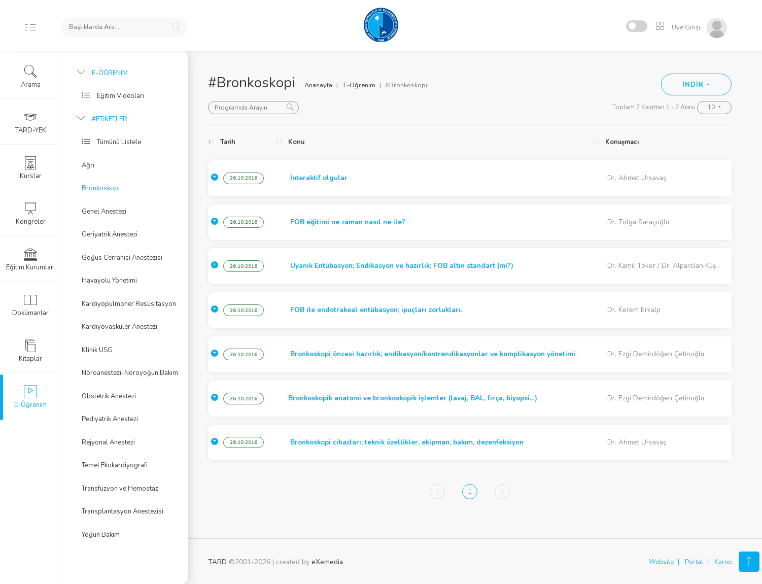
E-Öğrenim (359, 85)
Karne (723, 561)
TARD (217, 562)
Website (661, 561)
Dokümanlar (30, 305)
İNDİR (693, 84)
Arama (31, 76)
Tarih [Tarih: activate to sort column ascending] (227, 142)
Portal (694, 561)
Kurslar (31, 168)
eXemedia (327, 562)
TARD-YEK (30, 122)
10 (712, 107)
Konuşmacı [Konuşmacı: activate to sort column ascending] (622, 142)
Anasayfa (318, 85)
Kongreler (31, 213)
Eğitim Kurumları (30, 259)
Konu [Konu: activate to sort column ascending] (296, 142)
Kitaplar (30, 350)
